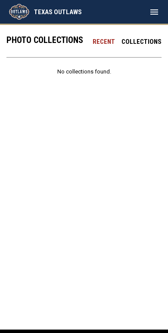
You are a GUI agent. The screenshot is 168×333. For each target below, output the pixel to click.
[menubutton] (154, 12)
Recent (104, 42)
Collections (141, 42)
